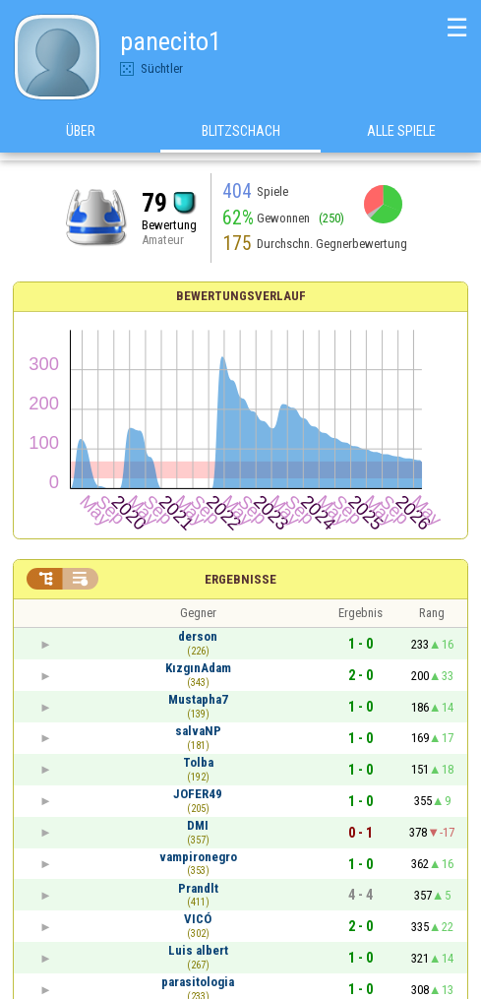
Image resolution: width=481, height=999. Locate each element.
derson (197, 636)
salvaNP (198, 730)
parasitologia (197, 981)
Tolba (198, 762)
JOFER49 (197, 793)
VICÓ (197, 918)
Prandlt (198, 888)
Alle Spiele (401, 137)
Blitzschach (241, 137)
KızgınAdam (198, 667)
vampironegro (198, 856)
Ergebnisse (240, 579)
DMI (198, 825)
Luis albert (198, 950)
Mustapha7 (198, 699)
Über (80, 137)
